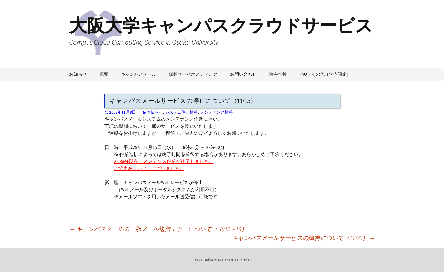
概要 (103, 74)
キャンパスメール (138, 74)
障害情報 (278, 74)
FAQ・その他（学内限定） (325, 74)
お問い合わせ (243, 74)
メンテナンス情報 (216, 112)
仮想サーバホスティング (193, 74)
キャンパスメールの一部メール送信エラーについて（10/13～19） (158, 229)
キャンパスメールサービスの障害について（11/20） (303, 237)
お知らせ (78, 74)
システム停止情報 (181, 112)
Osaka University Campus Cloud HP (222, 260)
